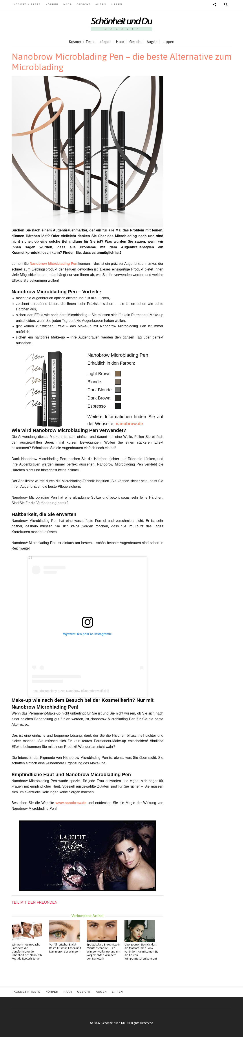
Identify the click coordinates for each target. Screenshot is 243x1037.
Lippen (116, 4)
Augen (100, 4)
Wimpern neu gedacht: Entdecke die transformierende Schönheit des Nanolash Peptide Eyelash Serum (27, 951)
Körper (52, 4)
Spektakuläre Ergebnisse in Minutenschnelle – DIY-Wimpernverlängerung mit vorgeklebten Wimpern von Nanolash (104, 951)
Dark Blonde (100, 389)
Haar (67, 4)
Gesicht (84, 4)
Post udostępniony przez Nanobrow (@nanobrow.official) (70, 691)
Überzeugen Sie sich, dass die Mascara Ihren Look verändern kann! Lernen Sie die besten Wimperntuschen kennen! (141, 951)
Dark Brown (99, 398)
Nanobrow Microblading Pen (53, 263)
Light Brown (99, 373)
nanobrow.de (129, 423)
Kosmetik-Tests (27, 4)
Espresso (97, 406)
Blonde (94, 381)
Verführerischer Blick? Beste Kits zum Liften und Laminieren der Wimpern (65, 948)
